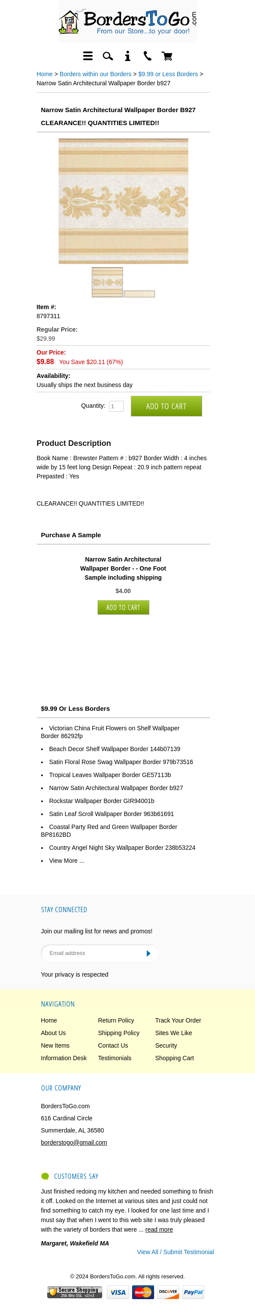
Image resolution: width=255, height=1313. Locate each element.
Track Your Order (178, 1020)
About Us (53, 1032)
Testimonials (115, 1058)
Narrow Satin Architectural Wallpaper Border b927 (116, 787)
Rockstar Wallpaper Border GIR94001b (102, 800)
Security (166, 1045)
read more (159, 1229)
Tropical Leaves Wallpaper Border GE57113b (110, 774)
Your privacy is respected (75, 974)
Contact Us (113, 1045)
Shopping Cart (174, 1058)
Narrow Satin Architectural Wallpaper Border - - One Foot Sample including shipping (123, 568)
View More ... (66, 860)
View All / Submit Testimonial (175, 1251)
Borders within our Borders (96, 74)
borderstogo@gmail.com (74, 1142)
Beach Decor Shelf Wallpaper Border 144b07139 (115, 748)
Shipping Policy (119, 1032)
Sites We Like (173, 1032)
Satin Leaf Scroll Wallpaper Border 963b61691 (111, 813)
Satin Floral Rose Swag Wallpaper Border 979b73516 (121, 761)
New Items (55, 1045)
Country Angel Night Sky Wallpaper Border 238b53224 (122, 847)
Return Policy (116, 1020)
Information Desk (64, 1058)
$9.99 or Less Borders (168, 74)
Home (45, 74)
